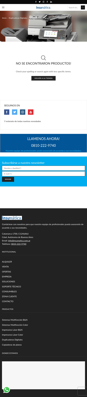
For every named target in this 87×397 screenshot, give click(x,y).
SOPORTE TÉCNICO (11, 286)
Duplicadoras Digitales (18, 18)
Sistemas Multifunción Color (15, 325)
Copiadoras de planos (12, 345)
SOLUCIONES (8, 281)
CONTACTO (8, 301)
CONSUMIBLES (9, 291)
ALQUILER (7, 261)
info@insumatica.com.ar (19, 240)
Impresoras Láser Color (12, 335)
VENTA (5, 266)
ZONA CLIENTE (9, 296)
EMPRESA (7, 276)
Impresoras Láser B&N (12, 330)
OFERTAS (6, 271)
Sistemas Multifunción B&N (15, 320)
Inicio (4, 18)
